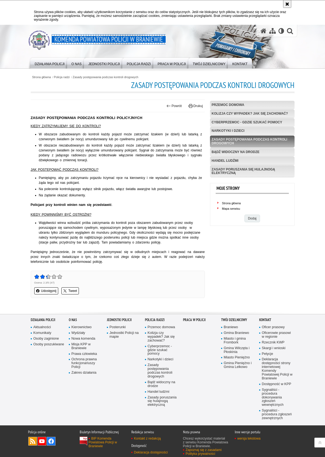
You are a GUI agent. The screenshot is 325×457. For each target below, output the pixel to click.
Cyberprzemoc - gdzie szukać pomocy (247, 122)
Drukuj (195, 106)
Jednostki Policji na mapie (124, 335)
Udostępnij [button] (46, 291)
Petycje (267, 354)
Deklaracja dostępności (151, 452)
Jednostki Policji (119, 320)
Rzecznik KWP (273, 342)
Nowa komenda (83, 338)
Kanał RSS (32, 441)
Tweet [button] (70, 291)
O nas (73, 320)
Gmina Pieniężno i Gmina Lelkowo (238, 365)
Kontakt (265, 320)
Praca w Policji (194, 320)
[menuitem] (50, 63)
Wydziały (78, 333)
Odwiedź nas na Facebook (51, 441)
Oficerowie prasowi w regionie (276, 335)
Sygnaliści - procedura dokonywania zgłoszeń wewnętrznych (273, 397)
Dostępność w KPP (276, 384)
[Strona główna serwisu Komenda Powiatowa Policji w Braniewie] (264, 31)
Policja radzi (62, 77)
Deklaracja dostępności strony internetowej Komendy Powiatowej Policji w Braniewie (277, 369)
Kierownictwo (82, 327)
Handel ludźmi (225, 161)
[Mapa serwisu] (272, 31)
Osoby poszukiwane (48, 344)
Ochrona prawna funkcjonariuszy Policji (84, 363)
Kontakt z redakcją (147, 438)
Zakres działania (84, 372)
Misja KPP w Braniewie (81, 346)
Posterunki (118, 327)
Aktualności (42, 327)
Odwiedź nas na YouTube (42, 441)
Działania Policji (43, 320)
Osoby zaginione (46, 338)
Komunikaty (42, 333)
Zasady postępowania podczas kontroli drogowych (105, 77)
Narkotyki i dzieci (228, 131)
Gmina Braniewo (236, 333)
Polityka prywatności (200, 454)
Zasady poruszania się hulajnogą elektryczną (243, 171)
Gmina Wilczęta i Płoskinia (237, 350)
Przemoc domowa (228, 105)
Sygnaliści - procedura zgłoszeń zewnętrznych (277, 414)
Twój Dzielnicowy (234, 320)
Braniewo (231, 327)
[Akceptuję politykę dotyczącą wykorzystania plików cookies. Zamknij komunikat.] (287, 4)
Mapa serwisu (231, 208)
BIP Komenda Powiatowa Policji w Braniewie (103, 442)
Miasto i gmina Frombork (235, 340)
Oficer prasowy (273, 327)
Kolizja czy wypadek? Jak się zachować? (250, 113)
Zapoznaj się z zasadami (204, 450)
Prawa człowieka (84, 354)
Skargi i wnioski (274, 348)
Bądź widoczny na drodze (235, 152)
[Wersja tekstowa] (281, 31)
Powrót (174, 106)
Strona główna (41, 77)
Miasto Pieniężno (237, 357)
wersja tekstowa (249, 438)
